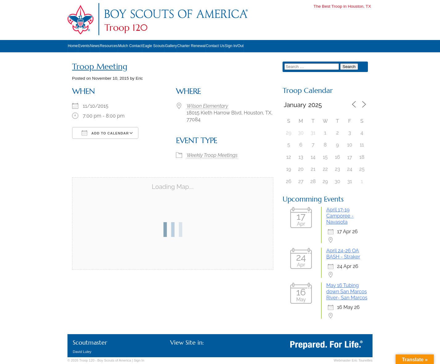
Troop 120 (126, 28)
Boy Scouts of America (114, 360)
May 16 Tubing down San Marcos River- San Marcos (346, 291)
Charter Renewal (191, 46)
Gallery (171, 46)
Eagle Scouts (153, 46)
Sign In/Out (234, 46)
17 (349, 157)
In (139, 360)
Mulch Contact (130, 46)
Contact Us (215, 46)
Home (73, 46)
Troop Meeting (99, 67)
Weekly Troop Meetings (212, 155)
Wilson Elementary (207, 106)
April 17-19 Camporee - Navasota (340, 216)
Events (84, 46)
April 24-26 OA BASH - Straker (343, 254)
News (95, 46)
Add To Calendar (105, 133)
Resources (109, 46)
